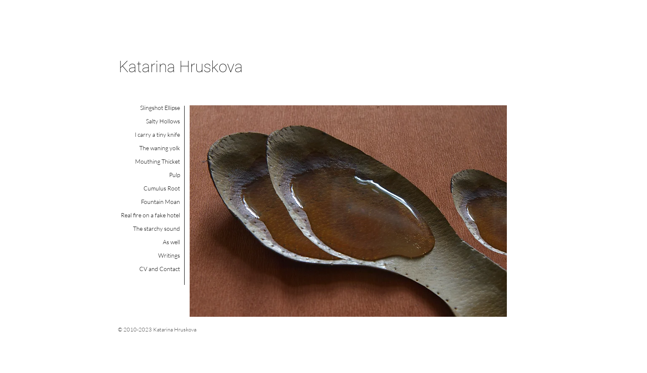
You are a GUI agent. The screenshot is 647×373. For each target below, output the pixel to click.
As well (171, 241)
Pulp (174, 174)
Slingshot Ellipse (160, 107)
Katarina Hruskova (181, 67)
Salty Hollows (163, 121)
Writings (169, 255)
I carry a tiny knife (157, 134)
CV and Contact (159, 268)
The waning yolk (159, 147)
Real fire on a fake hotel (150, 215)
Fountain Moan (160, 201)
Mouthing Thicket (157, 161)
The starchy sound (156, 228)
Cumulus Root (161, 188)
